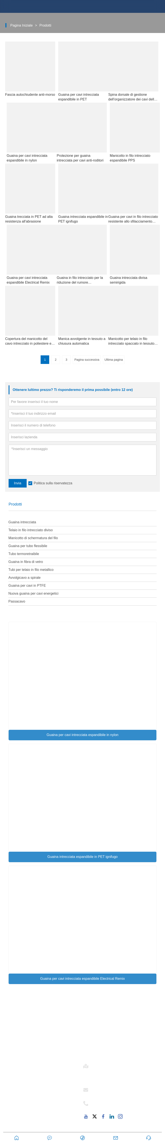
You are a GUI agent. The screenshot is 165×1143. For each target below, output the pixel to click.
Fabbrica (17, 1112)
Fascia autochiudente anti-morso (30, 94)
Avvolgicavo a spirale (24, 577)
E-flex (15, 1083)
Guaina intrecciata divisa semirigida (128, 280)
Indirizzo (102, 1065)
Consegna (95, 1021)
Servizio (17, 1098)
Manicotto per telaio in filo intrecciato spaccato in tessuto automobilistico (131, 341)
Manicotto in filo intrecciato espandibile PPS (130, 158)
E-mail (99, 1088)
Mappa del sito (98, 1051)
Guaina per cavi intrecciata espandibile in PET (78, 97)
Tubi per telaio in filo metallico (30, 570)
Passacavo (16, 601)
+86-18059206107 (108, 1107)
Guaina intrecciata (22, 522)
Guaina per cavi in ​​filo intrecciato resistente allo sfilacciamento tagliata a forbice (133, 219)
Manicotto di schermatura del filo (33, 538)
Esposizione (96, 1043)
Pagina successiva (86, 359)
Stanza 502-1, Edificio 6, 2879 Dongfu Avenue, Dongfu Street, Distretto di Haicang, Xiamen (125, 1075)
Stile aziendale (22, 1090)
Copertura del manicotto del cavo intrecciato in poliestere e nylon (28, 341)
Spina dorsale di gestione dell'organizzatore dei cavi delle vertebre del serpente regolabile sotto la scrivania (132, 97)
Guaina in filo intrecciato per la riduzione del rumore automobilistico (80, 280)
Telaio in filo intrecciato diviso (30, 530)
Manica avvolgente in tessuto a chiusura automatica (81, 341)
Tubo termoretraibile (23, 554)
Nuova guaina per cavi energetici (33, 593)
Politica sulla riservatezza (53, 483)
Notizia (92, 1036)
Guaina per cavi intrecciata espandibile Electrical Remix (82, 978)
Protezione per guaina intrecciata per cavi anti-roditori (80, 158)
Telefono (103, 1102)
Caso (90, 1029)
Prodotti (45, 25)
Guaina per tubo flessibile (27, 546)
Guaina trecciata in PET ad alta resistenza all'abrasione (29, 219)
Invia (17, 483)
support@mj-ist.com (110, 1094)
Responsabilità (22, 1105)
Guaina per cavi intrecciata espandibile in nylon (82, 735)
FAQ (14, 1120)
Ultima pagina (113, 359)
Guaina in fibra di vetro (25, 562)
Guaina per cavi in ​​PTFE (27, 585)
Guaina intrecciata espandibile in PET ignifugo (82, 857)
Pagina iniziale (21, 25)
